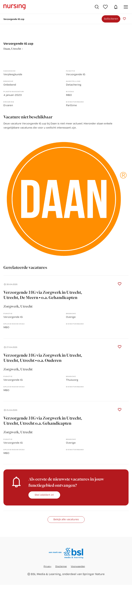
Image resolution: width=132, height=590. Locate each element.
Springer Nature (94, 574)
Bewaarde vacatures (106, 7)
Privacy (47, 566)
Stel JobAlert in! (44, 494)
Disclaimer (61, 566)
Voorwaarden (78, 566)
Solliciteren (111, 18)
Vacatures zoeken (97, 7)
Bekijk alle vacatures (66, 519)
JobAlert (116, 7)
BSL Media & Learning (46, 574)
